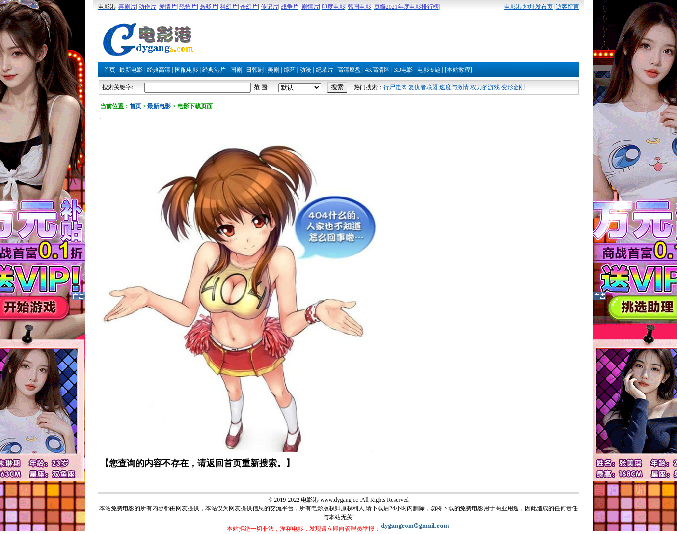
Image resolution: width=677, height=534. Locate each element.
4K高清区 (377, 69)
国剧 (236, 69)
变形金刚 (513, 87)
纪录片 (324, 69)
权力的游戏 (485, 87)
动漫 (305, 69)
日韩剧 (255, 69)
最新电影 (131, 69)
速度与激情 (454, 87)
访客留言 (567, 6)
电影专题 (429, 69)
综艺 (290, 69)
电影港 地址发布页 (528, 6)
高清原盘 (349, 69)
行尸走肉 (395, 87)
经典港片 (214, 69)
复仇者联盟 (423, 87)
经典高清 (158, 69)
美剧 (273, 69)
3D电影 (403, 69)
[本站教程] (458, 69)
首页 (109, 69)
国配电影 (186, 69)
